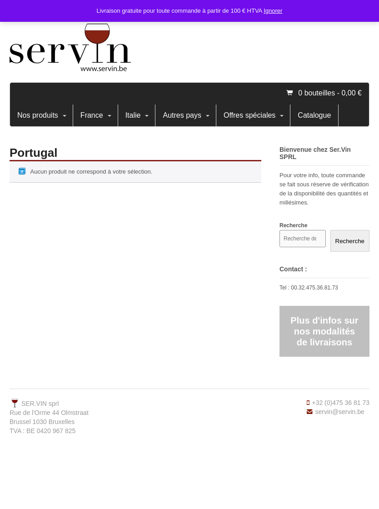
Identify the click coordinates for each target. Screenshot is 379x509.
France (91, 115)
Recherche (349, 241)
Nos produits (37, 115)
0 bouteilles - (330, 93)
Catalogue (314, 115)
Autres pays (182, 115)
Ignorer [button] (273, 10)
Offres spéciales (249, 115)
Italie (133, 115)
